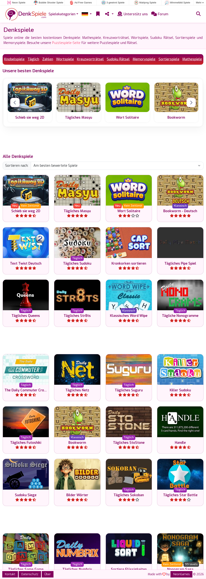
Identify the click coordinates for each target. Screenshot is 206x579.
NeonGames (181, 574)
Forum (159, 14)
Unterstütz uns (132, 14)
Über (47, 574)
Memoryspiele (144, 59)
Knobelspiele (14, 59)
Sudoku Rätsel (118, 59)
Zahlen (47, 59)
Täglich (33, 59)
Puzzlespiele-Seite (66, 43)
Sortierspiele (169, 59)
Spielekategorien (62, 14)
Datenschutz (29, 574)
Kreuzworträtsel (90, 59)
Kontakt (10, 574)
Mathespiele (192, 59)
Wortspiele (65, 59)
